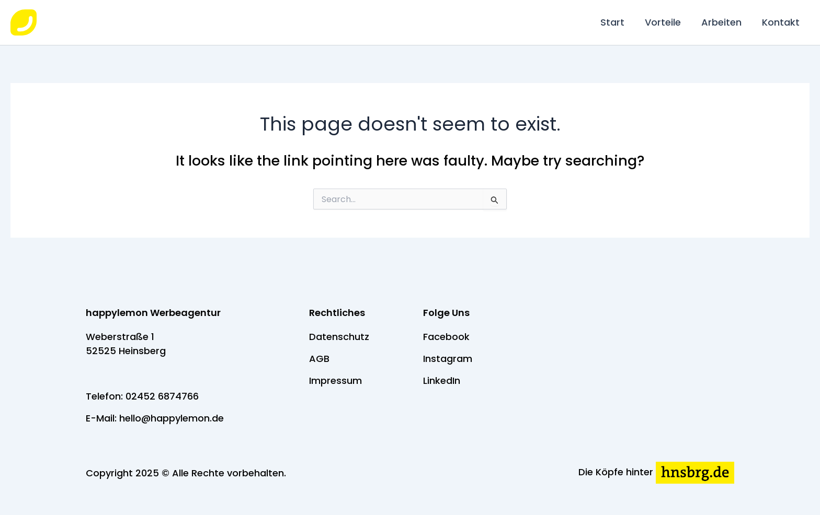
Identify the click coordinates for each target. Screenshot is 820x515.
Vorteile (666, 22)
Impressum (335, 380)
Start (618, 22)
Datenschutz (339, 336)
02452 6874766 (162, 396)
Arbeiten (723, 22)
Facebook (446, 336)
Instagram (447, 358)
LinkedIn (441, 380)
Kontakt (781, 22)
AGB (319, 358)
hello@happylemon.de (171, 418)
